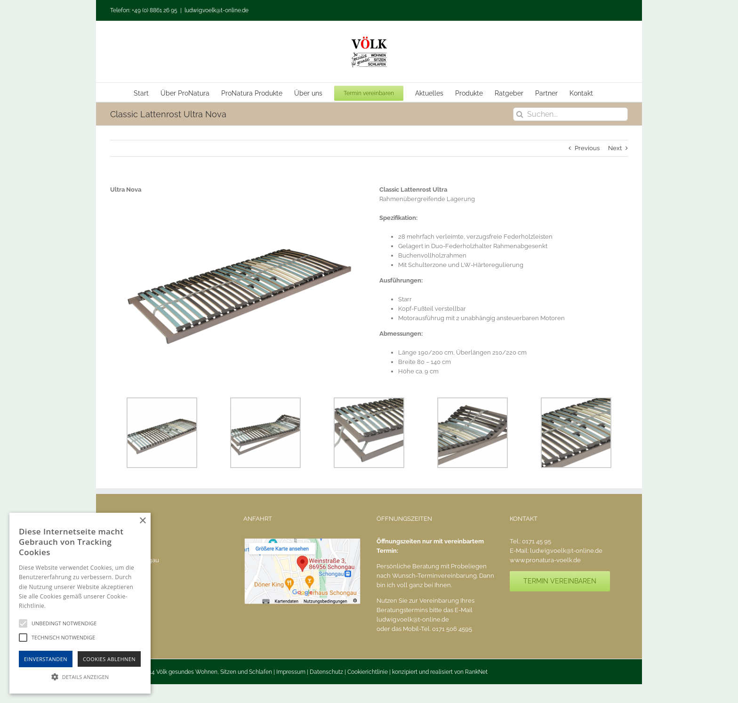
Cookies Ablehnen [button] (109, 659)
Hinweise (59, 605)
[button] (80, 676)
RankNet (476, 672)
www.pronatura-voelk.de (545, 560)
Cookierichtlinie (367, 672)
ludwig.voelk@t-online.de (216, 10)
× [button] (142, 521)
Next (615, 148)
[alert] (80, 603)
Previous (587, 148)
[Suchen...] (570, 114)
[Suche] (520, 114)
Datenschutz (326, 672)
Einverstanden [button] (45, 659)
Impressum (290, 672)
